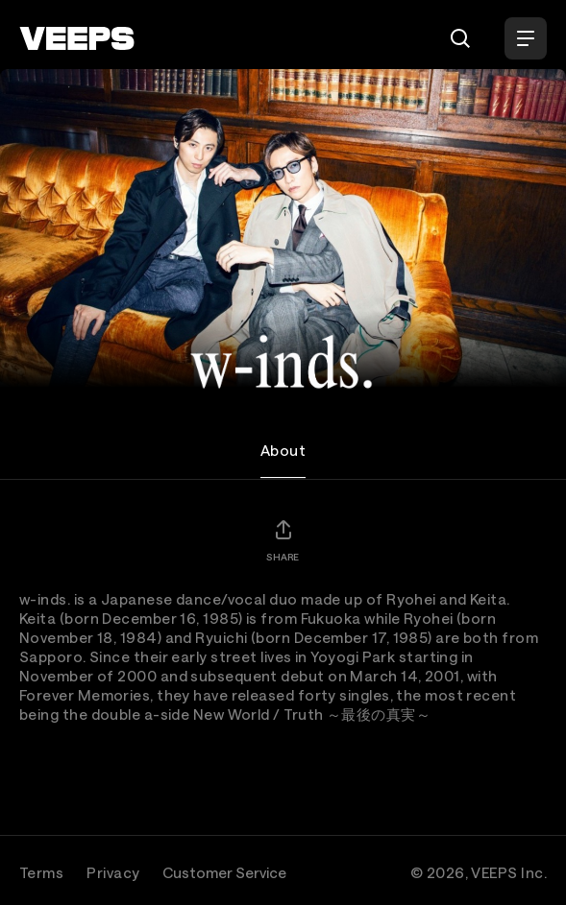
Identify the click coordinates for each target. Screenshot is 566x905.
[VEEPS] (77, 38)
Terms (41, 872)
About (283, 450)
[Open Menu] (525, 38)
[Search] (460, 38)
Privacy (112, 872)
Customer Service (224, 872)
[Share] (282, 540)
